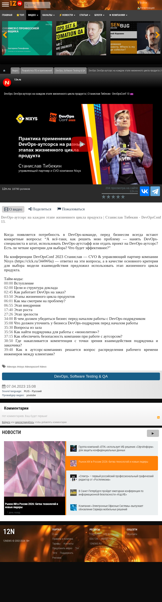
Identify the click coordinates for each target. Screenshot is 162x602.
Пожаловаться (71, 209)
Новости (11, 432)
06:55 (8, 305)
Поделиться (39, 209)
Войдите (6, 422)
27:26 (8, 314)
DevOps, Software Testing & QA (81, 376)
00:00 (8, 283)
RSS (158, 417)
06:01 (8, 301)
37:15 (8, 336)
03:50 (8, 296)
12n (9, 531)
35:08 (8, 323)
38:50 (8, 341)
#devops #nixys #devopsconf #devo (26, 366)
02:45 (8, 292)
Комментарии (16, 408)
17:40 (8, 310)
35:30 (8, 327)
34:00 (8, 318)
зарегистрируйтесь (24, 422)
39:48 (8, 349)
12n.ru (17, 79)
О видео (13, 209)
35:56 (8, 332)
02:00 (8, 288)
